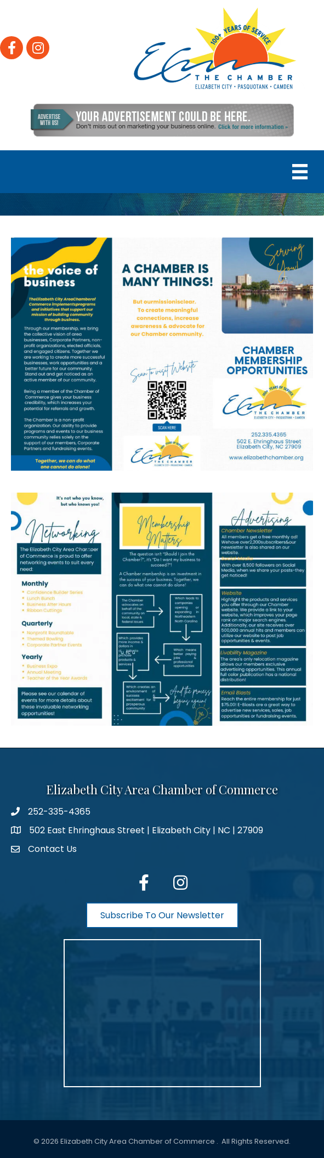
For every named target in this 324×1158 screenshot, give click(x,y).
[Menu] (300, 172)
